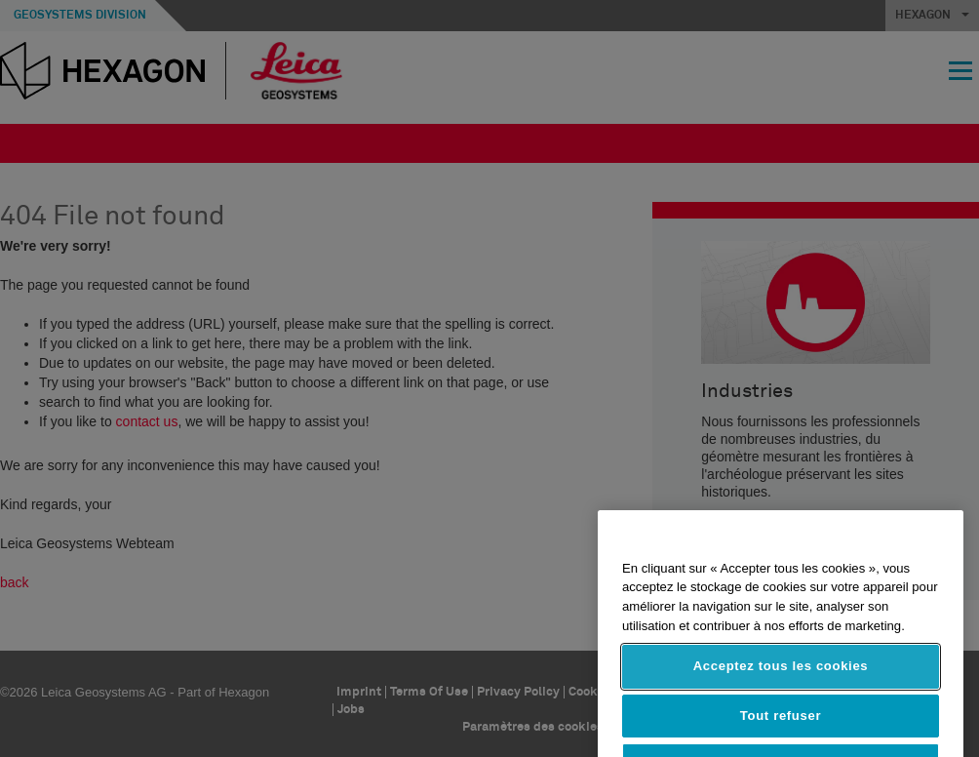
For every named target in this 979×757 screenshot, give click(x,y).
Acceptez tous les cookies (781, 688)
